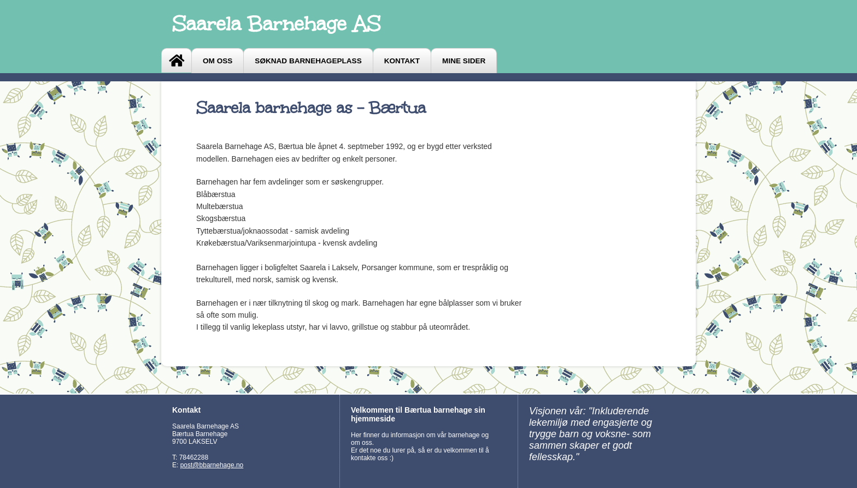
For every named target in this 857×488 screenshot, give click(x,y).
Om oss (217, 61)
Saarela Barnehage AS (276, 24)
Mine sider (463, 61)
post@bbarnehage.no (212, 465)
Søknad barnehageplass (308, 61)
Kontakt (402, 61)
